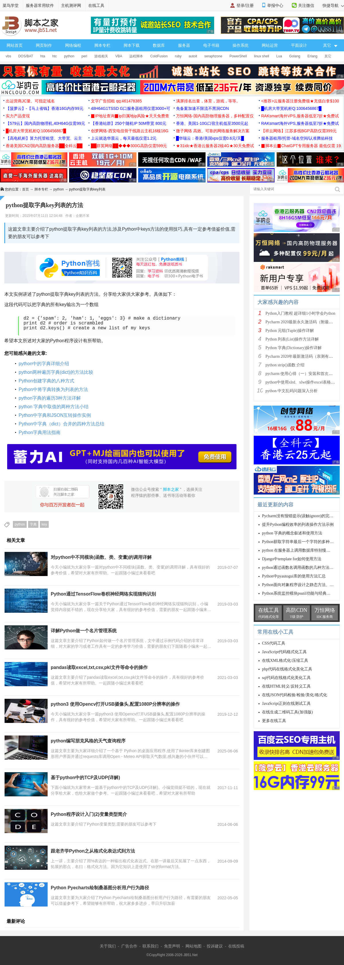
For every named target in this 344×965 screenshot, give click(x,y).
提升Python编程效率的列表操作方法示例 (298, 524)
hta (42, 56)
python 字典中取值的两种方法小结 (54, 406)
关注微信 (306, 5)
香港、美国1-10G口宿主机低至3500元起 (212, 123)
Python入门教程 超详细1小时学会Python (300, 313)
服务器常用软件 (40, 5)
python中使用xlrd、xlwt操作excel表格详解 (302, 382)
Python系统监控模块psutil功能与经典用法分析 (302, 593)
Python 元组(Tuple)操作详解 (289, 330)
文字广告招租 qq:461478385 (116, 101)
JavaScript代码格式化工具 (284, 652)
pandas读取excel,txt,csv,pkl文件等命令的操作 (99, 667)
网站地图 (193, 946)
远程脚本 (136, 56)
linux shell (261, 56)
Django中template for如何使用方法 (291, 559)
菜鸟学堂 (11, 5)
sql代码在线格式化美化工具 (286, 678)
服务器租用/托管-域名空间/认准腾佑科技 (297, 138)
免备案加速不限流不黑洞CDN (202, 108)
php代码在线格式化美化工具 (287, 669)
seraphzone (213, 56)
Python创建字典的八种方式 (46, 380)
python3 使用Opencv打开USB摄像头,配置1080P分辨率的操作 (115, 704)
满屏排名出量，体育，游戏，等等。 (208, 101)
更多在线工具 (274, 721)
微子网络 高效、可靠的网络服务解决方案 (212, 131)
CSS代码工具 (273, 643)
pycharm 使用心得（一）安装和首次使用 (301, 373)
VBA (118, 56)
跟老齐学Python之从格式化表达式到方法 (93, 851)
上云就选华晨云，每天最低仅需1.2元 (124, 138)
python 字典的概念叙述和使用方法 (292, 533)
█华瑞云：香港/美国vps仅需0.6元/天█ (210, 138)
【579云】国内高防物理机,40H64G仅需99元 (45, 123)
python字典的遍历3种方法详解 (50, 398)
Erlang (313, 56)
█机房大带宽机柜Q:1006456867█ (291, 108)
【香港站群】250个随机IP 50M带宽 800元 (128, 123)
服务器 (184, 45)
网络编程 (73, 45)
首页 (25, 189)
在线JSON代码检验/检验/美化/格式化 (294, 695)
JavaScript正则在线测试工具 (286, 703)
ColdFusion (159, 56)
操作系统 (240, 45)
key (44, 524)
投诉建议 (215, 946)
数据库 (159, 45)
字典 (33, 524)
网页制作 (44, 45)
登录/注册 (245, 5)
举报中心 (275, 5)
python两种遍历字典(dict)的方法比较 (56, 372)
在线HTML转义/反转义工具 (286, 686)
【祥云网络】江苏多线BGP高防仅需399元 (299, 131)
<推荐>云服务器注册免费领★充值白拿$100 (300, 101)
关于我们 (108, 946)
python (69, 56)
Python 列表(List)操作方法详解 (292, 339)
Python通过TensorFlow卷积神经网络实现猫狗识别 (103, 594)
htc (54, 56)
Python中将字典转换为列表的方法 (53, 389)
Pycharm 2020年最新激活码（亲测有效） (301, 356)
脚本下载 (132, 45)
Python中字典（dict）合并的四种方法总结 (61, 423)
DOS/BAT (25, 56)
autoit (193, 56)
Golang (294, 56)
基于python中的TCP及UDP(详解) (85, 777)
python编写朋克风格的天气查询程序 (88, 740)
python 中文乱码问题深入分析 (291, 391)
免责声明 (172, 946)
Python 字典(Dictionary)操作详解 (293, 348)
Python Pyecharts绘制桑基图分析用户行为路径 (100, 887)
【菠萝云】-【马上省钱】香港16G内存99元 (44, 108)
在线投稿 (236, 946)
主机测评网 (71, 5)
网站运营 (270, 45)
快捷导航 (333, 5)
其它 (328, 56)
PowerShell (238, 56)
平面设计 (299, 45)
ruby (178, 56)
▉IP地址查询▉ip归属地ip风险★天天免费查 (130, 116)
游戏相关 (101, 56)
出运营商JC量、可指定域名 (30, 101)
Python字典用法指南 (39, 432)
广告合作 (129, 946)
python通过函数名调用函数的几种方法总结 (299, 567)
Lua (279, 56)
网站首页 (15, 45)
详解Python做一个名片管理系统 (84, 630)
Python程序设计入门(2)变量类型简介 (89, 814)
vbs (8, 56)
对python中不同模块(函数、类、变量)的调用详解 (101, 557)
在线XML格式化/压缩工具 (285, 660)
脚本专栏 (102, 45)
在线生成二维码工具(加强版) (287, 712)
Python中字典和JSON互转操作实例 (55, 415)
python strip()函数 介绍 (284, 365)
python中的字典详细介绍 (44, 363)
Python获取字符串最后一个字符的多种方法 (300, 542)
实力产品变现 (18, 116)
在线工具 (96, 5)
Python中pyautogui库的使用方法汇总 (294, 576)
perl (84, 56)
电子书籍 (211, 45)
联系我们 (150, 946)
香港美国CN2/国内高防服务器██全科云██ (44, 145)
